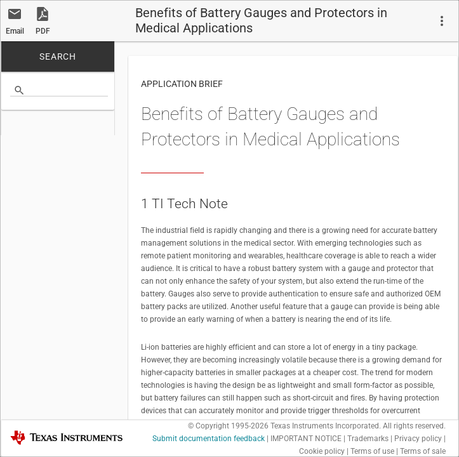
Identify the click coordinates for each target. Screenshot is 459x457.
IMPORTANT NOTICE (306, 437)
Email (15, 29)
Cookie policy (322, 450)
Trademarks (368, 437)
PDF (43, 29)
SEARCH (57, 55)
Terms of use (372, 450)
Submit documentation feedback (208, 437)
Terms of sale (423, 450)
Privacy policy (418, 437)
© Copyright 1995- (228, 424)
